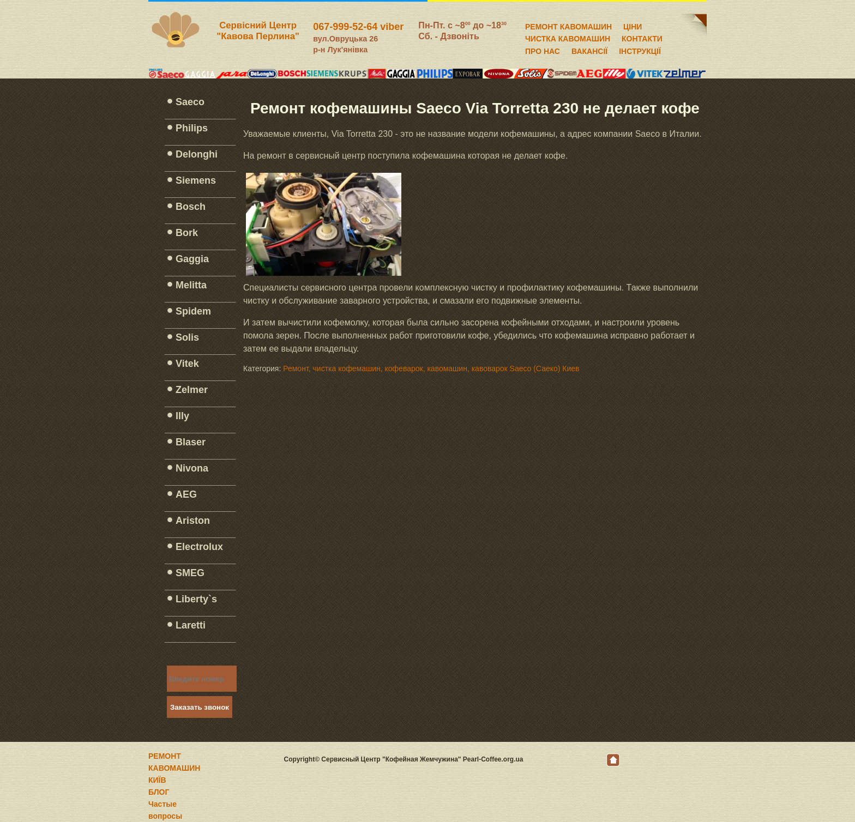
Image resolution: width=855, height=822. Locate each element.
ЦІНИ (632, 25)
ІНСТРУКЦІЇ (640, 49)
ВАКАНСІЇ (589, 49)
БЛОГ (158, 792)
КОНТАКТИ (642, 37)
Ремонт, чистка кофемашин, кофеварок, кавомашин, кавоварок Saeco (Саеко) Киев (431, 368)
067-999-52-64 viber (358, 26)
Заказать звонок (199, 707)
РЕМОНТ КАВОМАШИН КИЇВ (174, 768)
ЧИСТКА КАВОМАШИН (567, 37)
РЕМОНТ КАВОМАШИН (568, 25)
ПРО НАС (542, 49)
